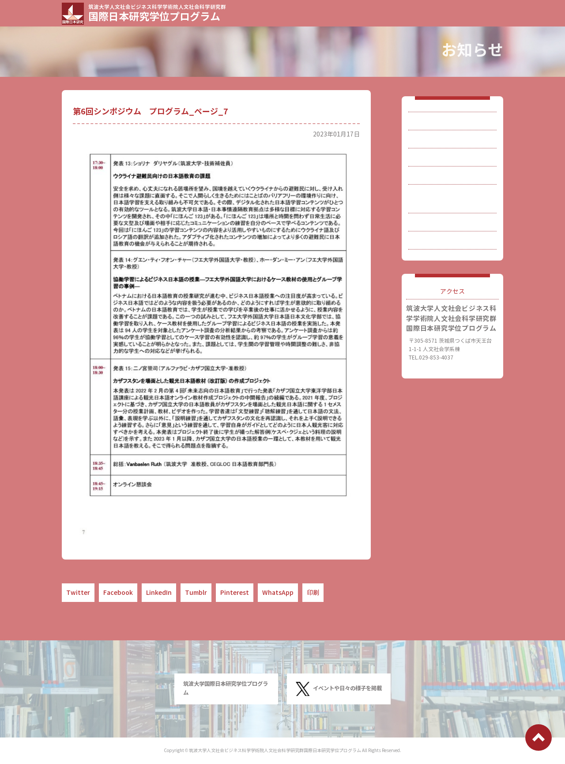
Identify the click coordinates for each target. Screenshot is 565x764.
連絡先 (431, 241)
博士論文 (434, 194)
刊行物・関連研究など (452, 218)
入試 (428, 170)
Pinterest (234, 593)
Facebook (118, 593)
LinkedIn (159, 593)
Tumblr (196, 593)
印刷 (313, 593)
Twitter (78, 593)
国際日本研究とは (446, 123)
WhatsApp (278, 593)
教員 (428, 147)
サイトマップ (440, 265)
